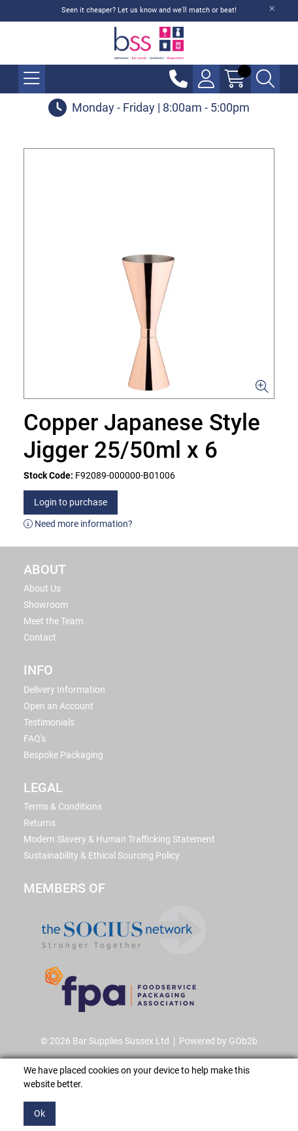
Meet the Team (53, 621)
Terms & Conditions (63, 806)
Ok (39, 1113)
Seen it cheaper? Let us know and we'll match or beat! (149, 10)
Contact (40, 637)
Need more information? (78, 523)
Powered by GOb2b (218, 1041)
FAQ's (35, 738)
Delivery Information (64, 689)
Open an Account (58, 706)
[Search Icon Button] (265, 79)
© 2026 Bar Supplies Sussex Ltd (105, 1041)
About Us (42, 588)
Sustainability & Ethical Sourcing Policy (102, 855)
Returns (40, 823)
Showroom (46, 604)
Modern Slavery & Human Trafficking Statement (119, 839)
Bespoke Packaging (63, 755)
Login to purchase (70, 502)
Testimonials (49, 722)
